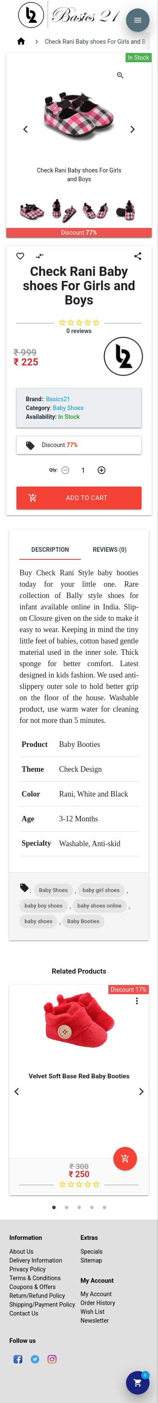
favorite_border (20, 256)
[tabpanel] (79, 1091)
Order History (97, 1303)
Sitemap (91, 1260)
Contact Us (23, 1313)
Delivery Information (35, 1260)
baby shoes (38, 921)
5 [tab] (104, 1207)
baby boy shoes (43, 906)
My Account (96, 1294)
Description (50, 549)
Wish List (92, 1311)
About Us (21, 1251)
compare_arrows (39, 256)
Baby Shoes (53, 890)
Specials (91, 1251)
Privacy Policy (27, 1269)
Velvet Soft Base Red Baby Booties (79, 1076)
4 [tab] (92, 1207)
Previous (25, 129)
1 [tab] (54, 1207)
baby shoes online (100, 906)
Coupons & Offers (32, 1287)
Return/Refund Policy (37, 1295)
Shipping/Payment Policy (42, 1304)
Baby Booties (83, 921)
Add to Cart (67, 498)
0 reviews (79, 331)
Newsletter (94, 1320)
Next (133, 129)
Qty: (53, 470)
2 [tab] (66, 1207)
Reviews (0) (109, 549)
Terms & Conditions (35, 1278)
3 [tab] (79, 1207)
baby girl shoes (101, 890)
